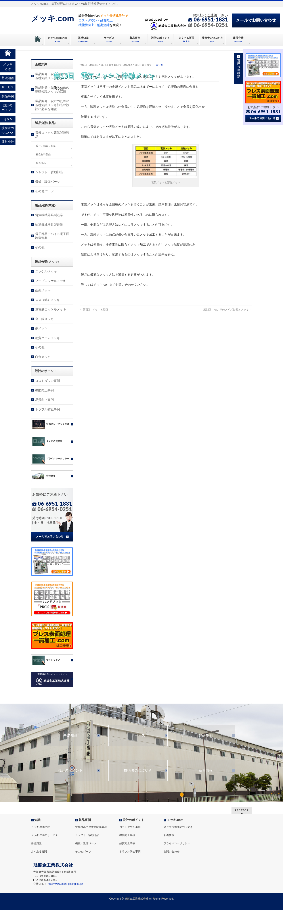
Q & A (8, 119)
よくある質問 (39, 851)
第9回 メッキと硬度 (94, 309)
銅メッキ (41, 328)
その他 (39, 247)
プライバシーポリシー (177, 843)
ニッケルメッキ (46, 271)
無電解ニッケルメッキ (50, 309)
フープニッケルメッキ (50, 281)
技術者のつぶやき (138, 770)
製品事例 (206, 735)
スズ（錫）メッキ (47, 300)
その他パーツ (44, 191)
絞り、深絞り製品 (45, 145)
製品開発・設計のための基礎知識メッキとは (52, 76)
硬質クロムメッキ (47, 338)
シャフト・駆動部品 (49, 172)
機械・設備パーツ (47, 181)
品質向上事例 (44, 400)
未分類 (159, 65)
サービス (138, 735)
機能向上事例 (44, 390)
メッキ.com (52, 18)
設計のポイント (70, 770)
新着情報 (206, 770)
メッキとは (7, 66)
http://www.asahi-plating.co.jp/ (65, 883)
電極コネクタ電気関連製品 (52, 134)
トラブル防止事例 (47, 409)
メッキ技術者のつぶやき (178, 827)
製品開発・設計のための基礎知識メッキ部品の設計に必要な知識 (52, 105)
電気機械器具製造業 (49, 215)
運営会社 (8, 142)
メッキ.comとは (40, 827)
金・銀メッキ (44, 319)
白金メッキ (43, 357)
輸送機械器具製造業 (49, 224)
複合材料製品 (43, 154)
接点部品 (41, 163)
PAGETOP (242, 810)
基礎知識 (70, 735)
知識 (37, 820)
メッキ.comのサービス (44, 835)
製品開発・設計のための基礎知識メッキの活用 (52, 89)
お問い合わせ (172, 851)
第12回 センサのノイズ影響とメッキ (227, 309)
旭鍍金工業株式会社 (136, 898)
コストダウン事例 (47, 380)
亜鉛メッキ (43, 290)
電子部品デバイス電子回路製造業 (52, 236)
